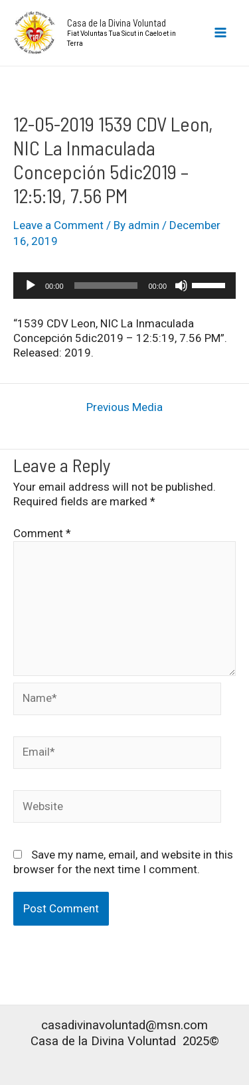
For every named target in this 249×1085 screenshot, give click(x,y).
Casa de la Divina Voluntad (116, 23)
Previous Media (124, 407)
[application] (124, 285)
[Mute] (181, 285)
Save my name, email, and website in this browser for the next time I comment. (123, 862)
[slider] (106, 285)
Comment (42, 533)
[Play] (30, 285)
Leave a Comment (58, 225)
